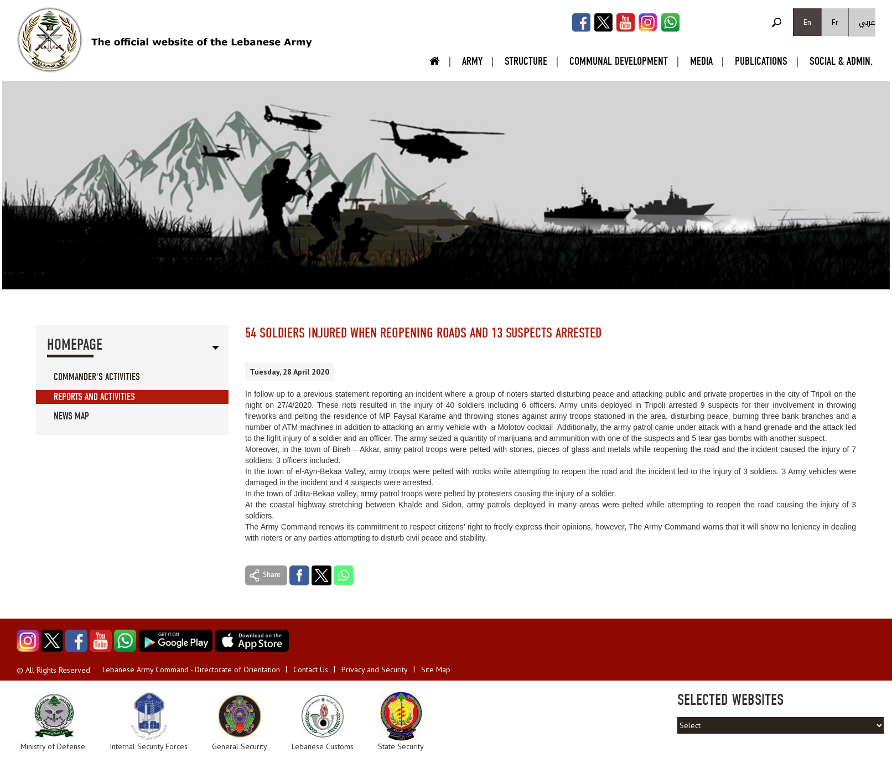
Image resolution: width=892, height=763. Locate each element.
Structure (526, 61)
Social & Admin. (841, 61)
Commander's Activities (97, 377)
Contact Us (310, 669)
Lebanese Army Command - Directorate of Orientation (191, 669)
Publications (761, 61)
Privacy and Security (374, 669)
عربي (867, 22)
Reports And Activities (94, 397)
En (807, 22)
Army (472, 61)
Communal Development (618, 61)
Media (701, 61)
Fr (835, 22)
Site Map (435, 669)
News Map (71, 416)
